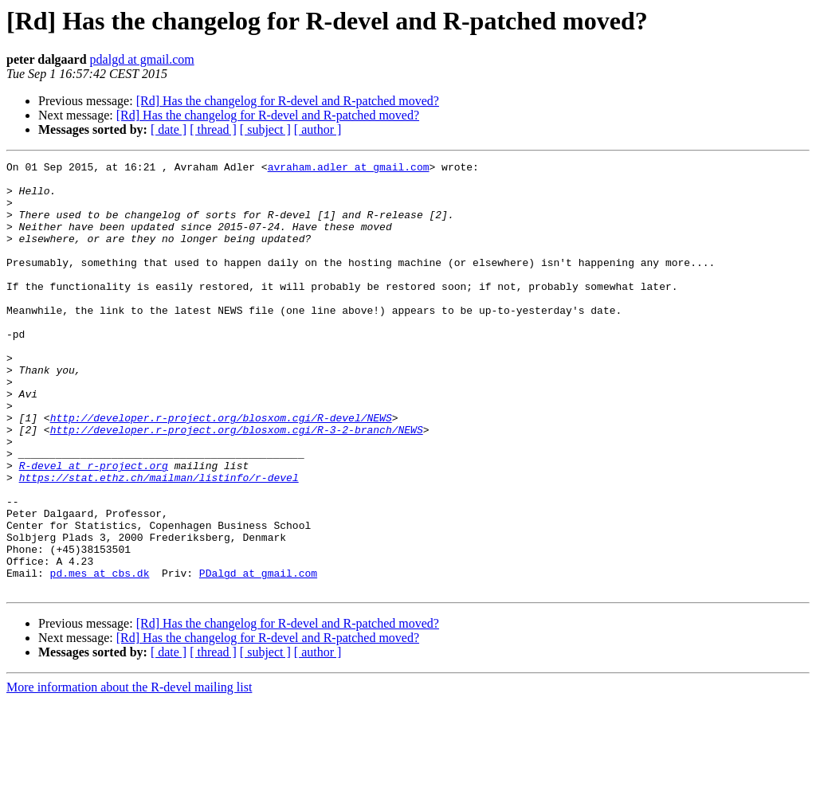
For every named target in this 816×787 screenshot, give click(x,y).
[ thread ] (213, 129)
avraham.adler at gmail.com (349, 169)
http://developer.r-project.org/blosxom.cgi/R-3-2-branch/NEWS (236, 484)
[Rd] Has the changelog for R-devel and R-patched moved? (287, 101)
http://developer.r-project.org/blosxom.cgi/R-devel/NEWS (221, 470)
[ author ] (318, 129)
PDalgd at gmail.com (258, 656)
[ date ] (168, 129)
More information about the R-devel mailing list (129, 773)
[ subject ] (265, 129)
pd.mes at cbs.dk (100, 656)
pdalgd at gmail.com (142, 59)
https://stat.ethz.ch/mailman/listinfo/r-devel (159, 541)
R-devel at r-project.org (93, 527)
